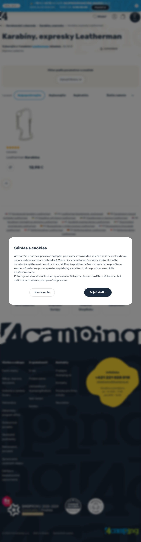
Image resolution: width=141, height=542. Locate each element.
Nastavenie (42, 292)
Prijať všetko (97, 292)
